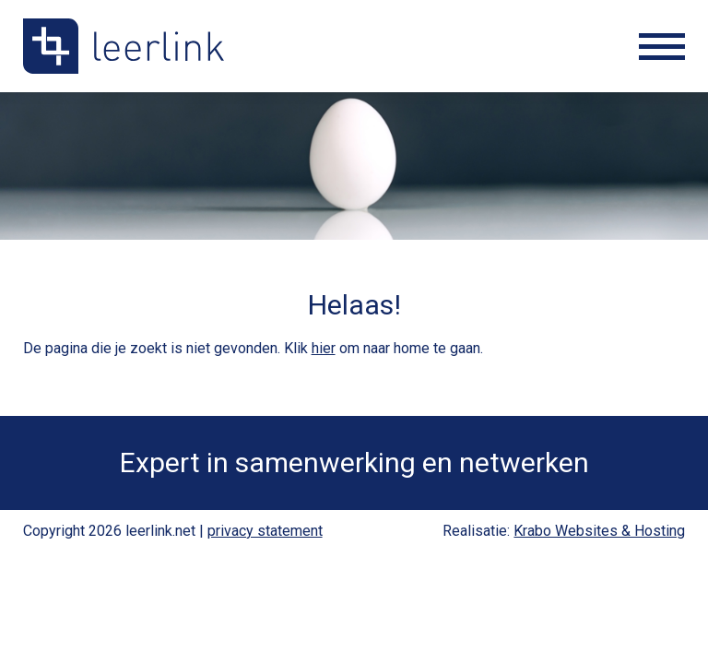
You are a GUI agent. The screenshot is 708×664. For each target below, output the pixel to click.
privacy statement (265, 531)
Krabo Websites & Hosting (599, 531)
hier (324, 348)
